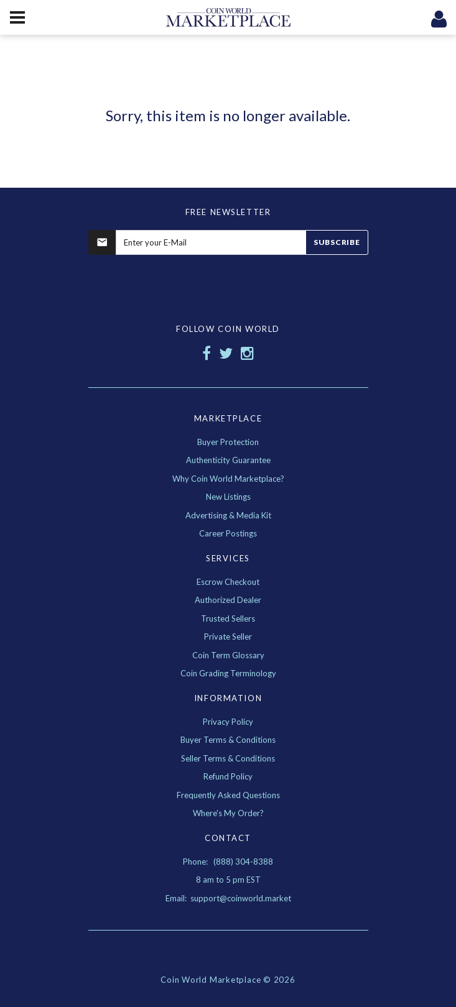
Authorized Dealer (228, 600)
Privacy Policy (228, 722)
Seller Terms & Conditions (228, 758)
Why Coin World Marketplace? (228, 479)
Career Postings (228, 533)
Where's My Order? (228, 813)
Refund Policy (228, 776)
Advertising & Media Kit (228, 515)
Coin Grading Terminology (228, 673)
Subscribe (337, 242)
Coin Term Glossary (228, 655)
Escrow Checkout (228, 582)
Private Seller (228, 636)
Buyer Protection (228, 442)
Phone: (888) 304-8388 (228, 862)
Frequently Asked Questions (228, 795)
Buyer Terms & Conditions (228, 740)
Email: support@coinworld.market (228, 898)
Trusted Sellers (228, 618)
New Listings (228, 497)
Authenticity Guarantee (228, 460)
